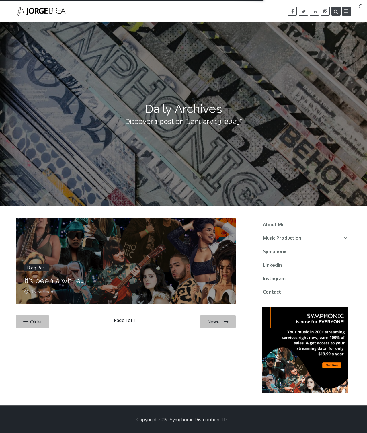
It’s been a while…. (54, 280)
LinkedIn (272, 265)
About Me (274, 224)
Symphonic (275, 251)
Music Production (282, 238)
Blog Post (36, 267)
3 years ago (42, 291)
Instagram (274, 278)
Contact (272, 292)
